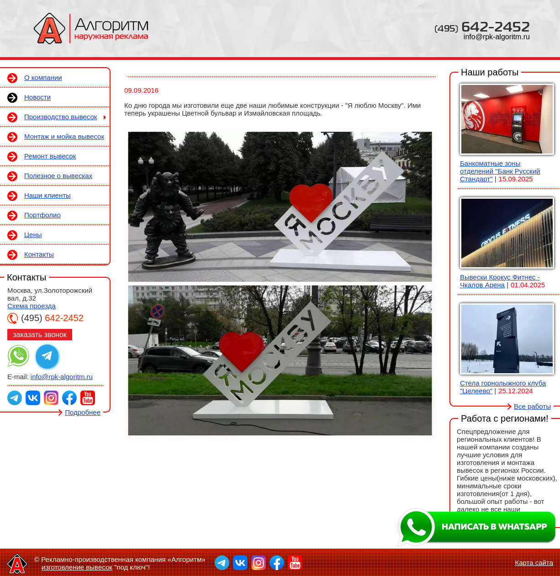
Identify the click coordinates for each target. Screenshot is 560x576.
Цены (33, 234)
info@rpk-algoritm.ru (497, 37)
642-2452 (482, 26)
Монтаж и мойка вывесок (64, 136)
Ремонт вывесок (50, 156)
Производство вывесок (60, 117)
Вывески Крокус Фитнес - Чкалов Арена (500, 281)
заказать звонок (40, 334)
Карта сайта (534, 562)
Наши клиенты (47, 195)
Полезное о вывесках (58, 176)
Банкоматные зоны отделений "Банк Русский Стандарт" (500, 171)
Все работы (532, 406)
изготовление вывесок (77, 567)
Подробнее (82, 412)
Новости (37, 97)
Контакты (39, 254)
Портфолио (42, 215)
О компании (43, 77)
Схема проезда (31, 306)
